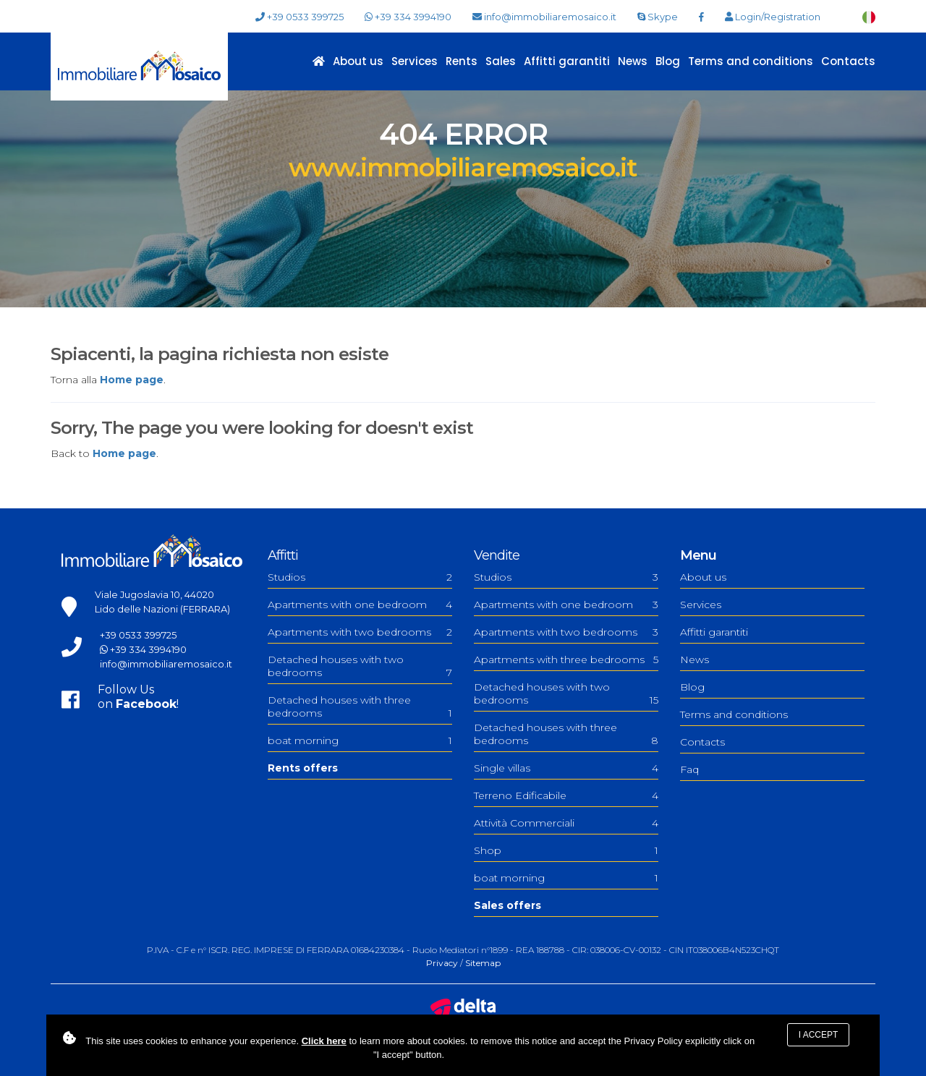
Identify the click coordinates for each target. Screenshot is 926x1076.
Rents (461, 61)
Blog (667, 61)
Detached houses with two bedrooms (360, 666)
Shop (566, 850)
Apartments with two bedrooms (360, 632)
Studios (360, 577)
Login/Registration (772, 17)
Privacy (442, 962)
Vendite (496, 555)
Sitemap (483, 962)
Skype (657, 16)
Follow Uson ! (138, 697)
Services (414, 61)
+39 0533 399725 (299, 17)
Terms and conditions (750, 61)
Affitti (283, 555)
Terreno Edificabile (566, 795)
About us (358, 61)
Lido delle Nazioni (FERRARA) (162, 609)
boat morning (360, 740)
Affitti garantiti (567, 61)
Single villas (566, 767)
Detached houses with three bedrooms (360, 706)
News (632, 61)
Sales (500, 61)
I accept (818, 1035)
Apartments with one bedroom (360, 604)
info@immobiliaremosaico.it (544, 17)
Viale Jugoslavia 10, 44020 (154, 594)
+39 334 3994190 (408, 16)
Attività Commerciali (566, 822)
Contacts (848, 61)
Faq (689, 769)
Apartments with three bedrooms (566, 659)
